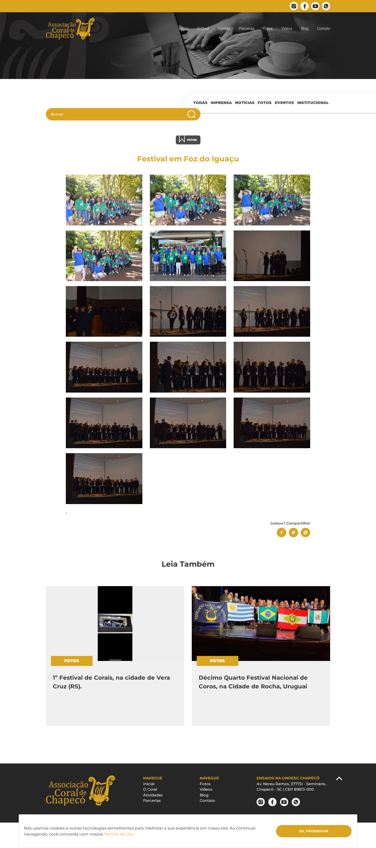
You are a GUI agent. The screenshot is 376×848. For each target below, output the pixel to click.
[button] (268, 28)
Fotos (205, 783)
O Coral (203, 28)
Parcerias (247, 28)
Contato (323, 28)
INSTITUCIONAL (313, 102)
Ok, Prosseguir (313, 831)
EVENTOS (284, 102)
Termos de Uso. (119, 834)
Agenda (224, 28)
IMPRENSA (221, 102)
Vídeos (286, 28)
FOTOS (265, 102)
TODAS (200, 102)
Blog (304, 28)
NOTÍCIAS (245, 102)
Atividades (153, 795)
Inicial (183, 28)
